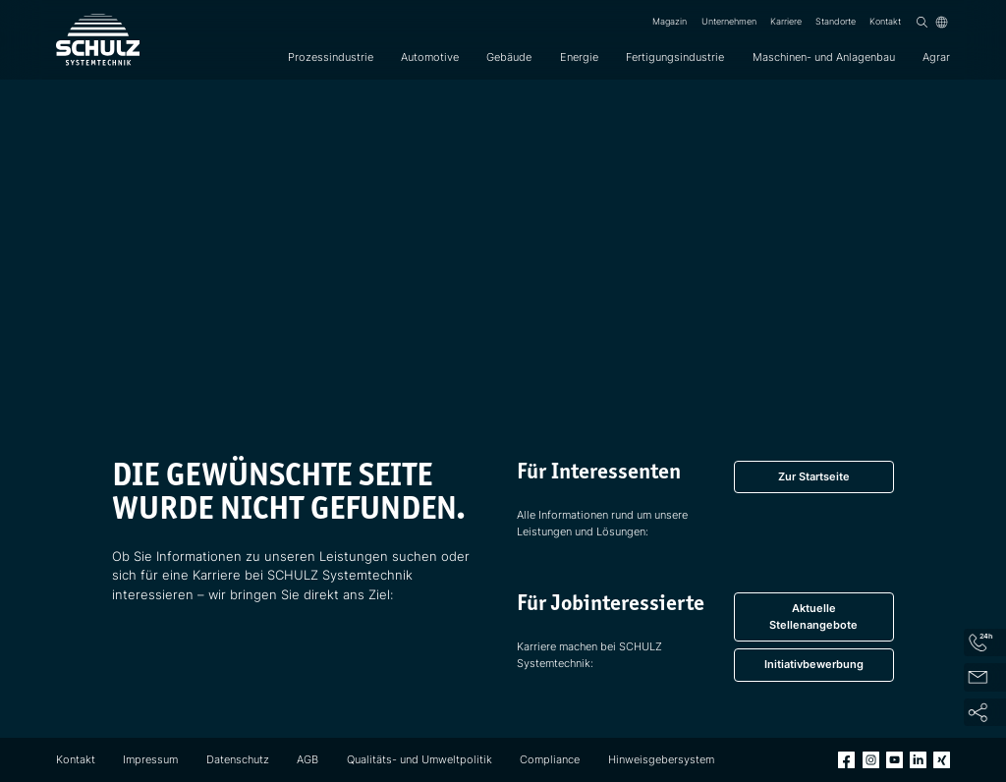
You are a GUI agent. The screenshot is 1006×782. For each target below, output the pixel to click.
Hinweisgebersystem (661, 759)
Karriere (786, 22)
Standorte (835, 22)
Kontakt (885, 22)
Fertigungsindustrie (675, 57)
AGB (307, 759)
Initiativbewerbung (814, 664)
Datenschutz (237, 759)
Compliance (550, 759)
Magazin (669, 22)
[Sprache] (941, 22)
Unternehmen (728, 22)
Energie (579, 57)
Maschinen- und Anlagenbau (824, 57)
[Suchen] (922, 22)
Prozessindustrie (330, 57)
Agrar (936, 57)
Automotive (430, 57)
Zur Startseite (814, 476)
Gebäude (508, 57)
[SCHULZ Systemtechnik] (98, 40)
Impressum (150, 759)
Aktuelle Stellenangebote (813, 616)
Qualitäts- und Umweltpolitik (419, 759)
